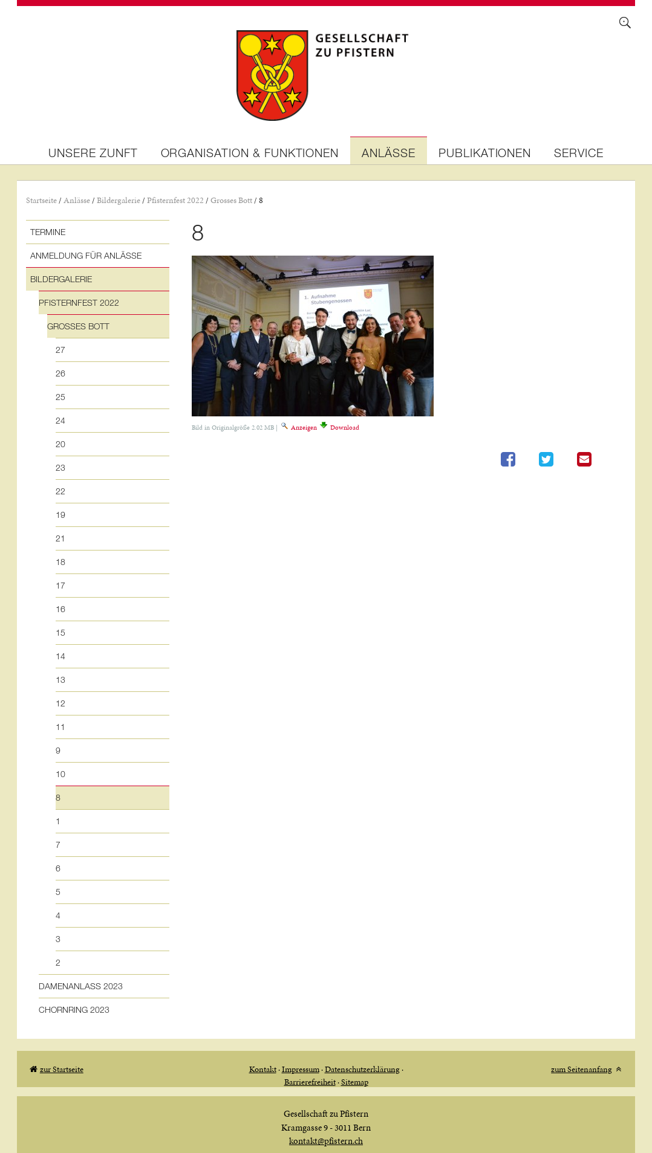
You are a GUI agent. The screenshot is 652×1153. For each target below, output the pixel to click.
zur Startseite (61, 1069)
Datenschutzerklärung (362, 1069)
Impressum (300, 1069)
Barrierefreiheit (310, 1082)
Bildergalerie (118, 200)
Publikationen (484, 153)
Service (579, 153)
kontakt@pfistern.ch (326, 1141)
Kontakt (262, 1069)
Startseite (41, 200)
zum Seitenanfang (581, 1069)
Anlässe (389, 153)
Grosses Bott (231, 200)
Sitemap (354, 1082)
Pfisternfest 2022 (175, 200)
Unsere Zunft (92, 153)
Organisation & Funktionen (250, 153)
